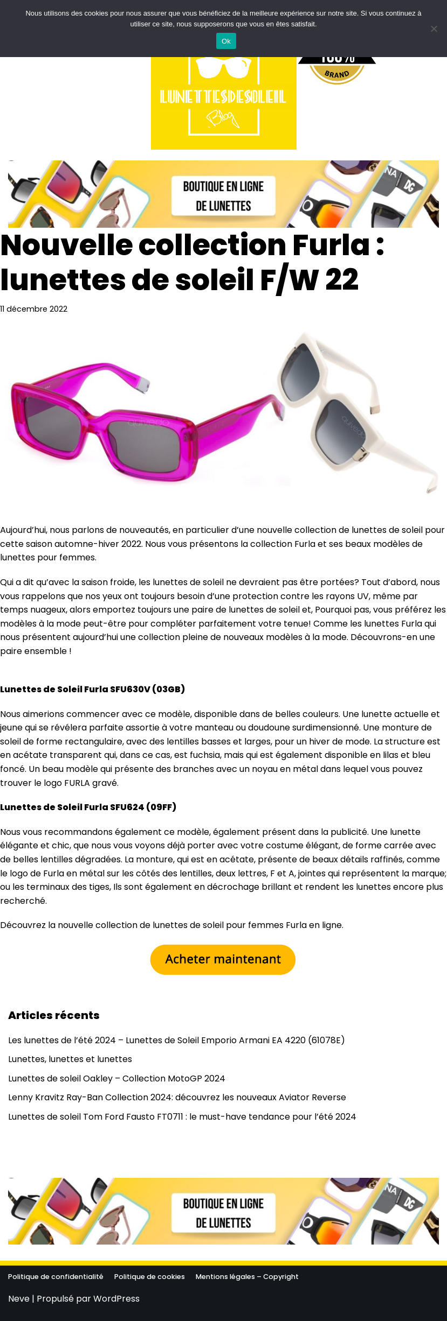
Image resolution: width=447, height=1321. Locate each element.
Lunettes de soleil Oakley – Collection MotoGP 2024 (116, 1078)
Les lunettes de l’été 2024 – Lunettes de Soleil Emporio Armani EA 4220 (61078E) (176, 1040)
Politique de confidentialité (56, 1276)
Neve (19, 1298)
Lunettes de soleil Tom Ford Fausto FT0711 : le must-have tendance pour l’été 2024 (182, 1117)
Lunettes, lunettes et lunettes (70, 1059)
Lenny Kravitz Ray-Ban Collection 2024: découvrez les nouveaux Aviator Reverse (177, 1097)
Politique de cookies (149, 1276)
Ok (226, 41)
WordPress (116, 1298)
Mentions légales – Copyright (247, 1276)
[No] (433, 28)
